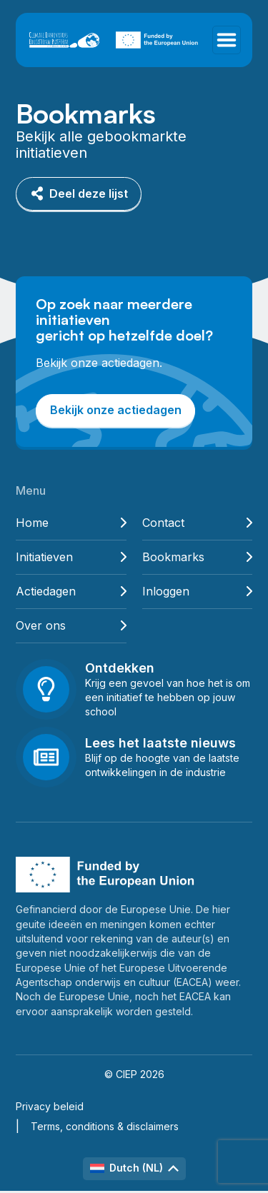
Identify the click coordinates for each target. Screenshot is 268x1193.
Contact (197, 522)
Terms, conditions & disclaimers (105, 1126)
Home (71, 522)
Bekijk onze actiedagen (116, 410)
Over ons (71, 625)
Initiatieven (71, 557)
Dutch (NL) (134, 1168)
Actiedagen (71, 591)
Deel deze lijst (79, 193)
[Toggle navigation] (226, 40)
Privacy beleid (50, 1106)
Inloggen (197, 591)
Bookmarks (197, 557)
